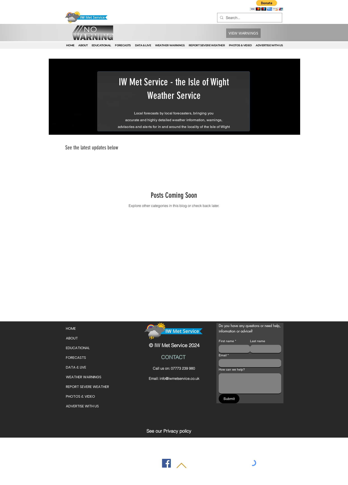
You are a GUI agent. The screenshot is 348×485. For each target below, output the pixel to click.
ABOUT (72, 338)
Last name (257, 341)
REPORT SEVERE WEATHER (87, 386)
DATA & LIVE (76, 367)
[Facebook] (166, 463)
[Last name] (264, 349)
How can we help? (232, 369)
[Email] (248, 363)
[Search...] (249, 17)
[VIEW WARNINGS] (243, 33)
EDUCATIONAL (78, 347)
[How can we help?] (250, 383)
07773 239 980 (183, 368)
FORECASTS (76, 357)
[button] (266, 5)
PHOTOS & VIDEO (80, 396)
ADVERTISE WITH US (82, 406)
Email (224, 355)
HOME (71, 328)
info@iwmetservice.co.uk (179, 378)
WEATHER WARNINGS (83, 377)
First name (227, 341)
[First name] (233, 349)
